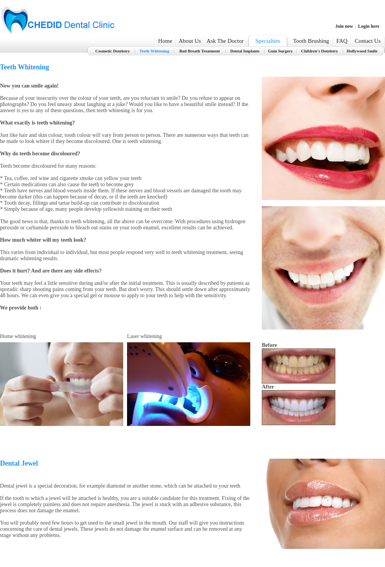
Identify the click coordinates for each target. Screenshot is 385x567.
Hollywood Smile (362, 51)
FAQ (342, 41)
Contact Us (367, 41)
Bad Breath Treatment (199, 51)
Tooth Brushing (311, 41)
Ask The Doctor (224, 41)
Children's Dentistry (319, 51)
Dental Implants (244, 51)
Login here (368, 26)
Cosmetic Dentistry (112, 51)
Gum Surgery (280, 51)
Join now (344, 26)
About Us (190, 41)
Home (165, 41)
